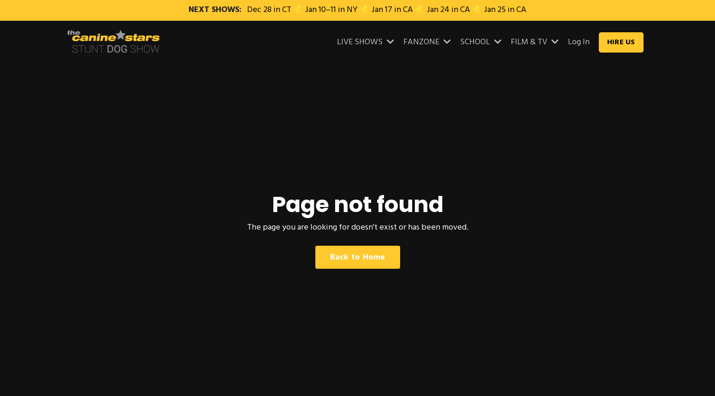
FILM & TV (535, 42)
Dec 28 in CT (269, 10)
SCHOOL (481, 42)
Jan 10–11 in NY (331, 10)
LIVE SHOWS (365, 42)
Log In (579, 42)
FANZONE (427, 42)
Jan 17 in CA (392, 10)
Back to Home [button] (357, 257)
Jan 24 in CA (448, 10)
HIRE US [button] (621, 42)
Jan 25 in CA (505, 10)
